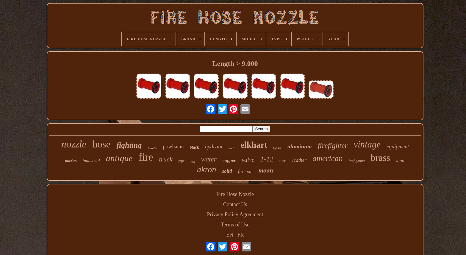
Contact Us (235, 204)
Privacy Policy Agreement (235, 214)
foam (400, 160)
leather (299, 160)
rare (282, 160)
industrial (91, 160)
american (327, 158)
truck (165, 159)
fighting (129, 145)
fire (146, 157)
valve (248, 159)
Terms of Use (235, 225)
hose (102, 144)
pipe (182, 161)
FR (240, 235)
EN (229, 235)
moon (266, 170)
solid (227, 171)
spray (277, 147)
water (208, 159)
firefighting (357, 161)
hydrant (214, 146)
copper (229, 160)
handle (152, 148)
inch (231, 148)
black (194, 147)
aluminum (299, 146)
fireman (245, 171)
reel (192, 161)
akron (206, 169)
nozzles (71, 160)
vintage (367, 144)
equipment (398, 147)
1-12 (266, 159)
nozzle (74, 144)
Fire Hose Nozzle (235, 194)
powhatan (173, 147)
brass (380, 157)
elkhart (253, 145)
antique (119, 158)
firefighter (333, 146)
